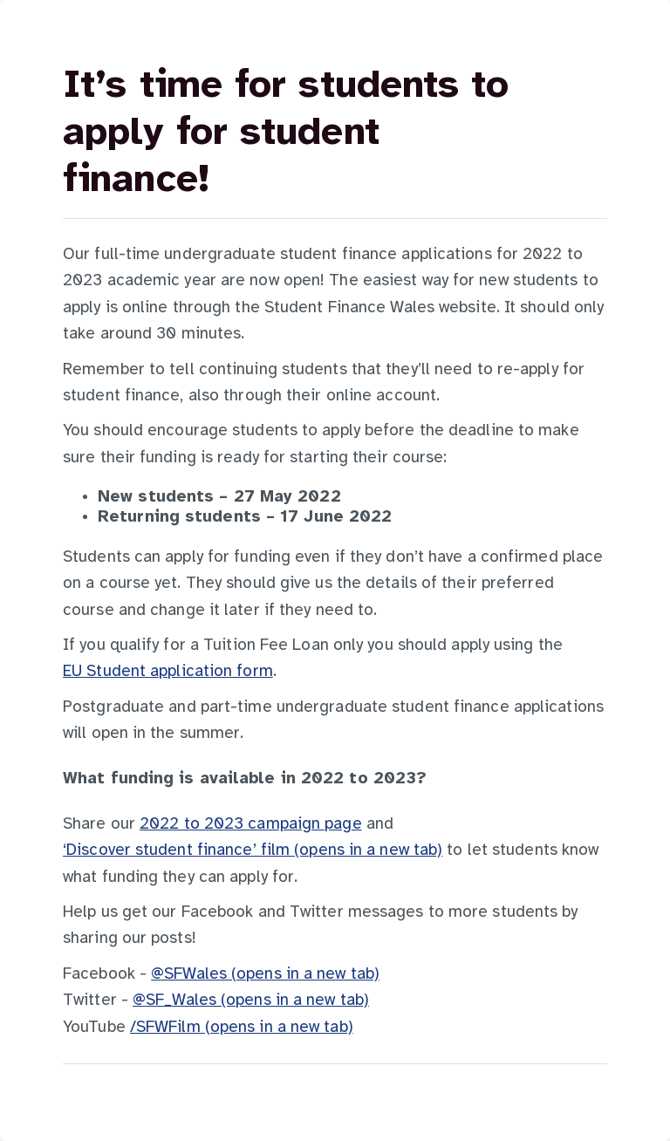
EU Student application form (168, 671)
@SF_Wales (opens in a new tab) (251, 1000)
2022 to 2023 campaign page (251, 824)
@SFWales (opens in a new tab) (265, 974)
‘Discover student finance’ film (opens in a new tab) (252, 850)
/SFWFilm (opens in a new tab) (241, 1027)
